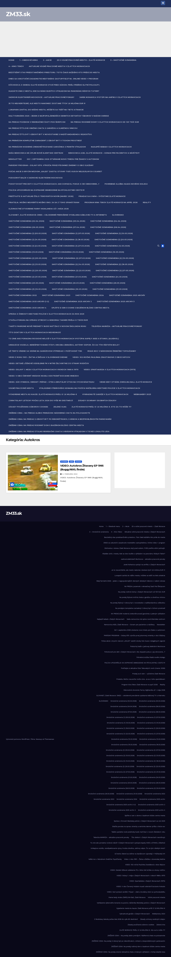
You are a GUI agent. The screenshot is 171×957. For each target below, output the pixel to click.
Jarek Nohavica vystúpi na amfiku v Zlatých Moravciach (110, 97)
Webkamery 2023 (142, 394)
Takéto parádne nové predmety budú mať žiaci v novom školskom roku (47, 326)
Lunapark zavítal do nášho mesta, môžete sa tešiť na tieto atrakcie (46, 110)
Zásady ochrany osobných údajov (97, 400)
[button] (158, 246)
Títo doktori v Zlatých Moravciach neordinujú (35, 332)
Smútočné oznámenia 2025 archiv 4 (27, 308)
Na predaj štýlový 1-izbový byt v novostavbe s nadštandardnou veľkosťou (50, 134)
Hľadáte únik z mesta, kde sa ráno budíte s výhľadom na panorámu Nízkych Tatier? (54, 91)
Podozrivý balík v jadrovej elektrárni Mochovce (35, 178)
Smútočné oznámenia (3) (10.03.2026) (28, 289)
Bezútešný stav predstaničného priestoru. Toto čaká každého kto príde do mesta (54, 72)
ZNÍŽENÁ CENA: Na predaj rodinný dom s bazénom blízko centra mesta (46, 425)
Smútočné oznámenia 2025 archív (127, 295)
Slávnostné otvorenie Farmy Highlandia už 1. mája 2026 (39, 209)
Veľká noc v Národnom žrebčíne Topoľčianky (111, 351)
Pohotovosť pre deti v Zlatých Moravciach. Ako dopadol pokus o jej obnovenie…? (54, 184)
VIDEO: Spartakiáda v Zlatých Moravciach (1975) (110, 369)
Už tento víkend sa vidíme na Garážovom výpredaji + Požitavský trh (45, 351)
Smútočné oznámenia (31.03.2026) (110, 289)
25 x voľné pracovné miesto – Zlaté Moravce (81, 60)
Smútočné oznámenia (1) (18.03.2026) (70, 240)
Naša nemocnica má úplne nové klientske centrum (36, 153)
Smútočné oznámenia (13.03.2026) (26, 252)
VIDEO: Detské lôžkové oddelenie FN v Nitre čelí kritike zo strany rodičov (49, 363)
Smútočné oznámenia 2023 (56, 295)
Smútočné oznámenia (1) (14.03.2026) (27, 240)
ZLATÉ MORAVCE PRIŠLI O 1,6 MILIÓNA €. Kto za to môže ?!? (101, 407)
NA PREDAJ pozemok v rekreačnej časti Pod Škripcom (37, 122)
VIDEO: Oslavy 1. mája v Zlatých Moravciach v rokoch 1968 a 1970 (43, 369)
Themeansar (49, 739)
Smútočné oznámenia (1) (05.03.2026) (28, 233)
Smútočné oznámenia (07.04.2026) (67, 227)
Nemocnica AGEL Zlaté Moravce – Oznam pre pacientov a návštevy (104, 153)
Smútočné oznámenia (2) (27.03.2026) (115, 270)
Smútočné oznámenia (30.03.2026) (69, 289)
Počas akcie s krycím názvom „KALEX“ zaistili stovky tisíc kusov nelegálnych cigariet (55, 171)
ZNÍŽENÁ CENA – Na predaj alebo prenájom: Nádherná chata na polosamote (49, 413)
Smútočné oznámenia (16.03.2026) (106, 252)
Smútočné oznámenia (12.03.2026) (112, 246)
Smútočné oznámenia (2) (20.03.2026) (28, 270)
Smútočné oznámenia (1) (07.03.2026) (71, 233)
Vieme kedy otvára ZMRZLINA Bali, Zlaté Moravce (126, 382)
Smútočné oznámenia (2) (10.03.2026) (115, 258)
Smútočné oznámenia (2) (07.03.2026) (71, 258)
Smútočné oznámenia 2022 (23, 295)
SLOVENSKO (118, 215)
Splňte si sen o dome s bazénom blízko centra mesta (80, 308)
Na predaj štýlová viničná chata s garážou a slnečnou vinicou (43, 128)
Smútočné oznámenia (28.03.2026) (107, 283)
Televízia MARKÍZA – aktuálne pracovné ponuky (116, 326)
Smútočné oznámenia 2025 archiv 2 (73, 301)
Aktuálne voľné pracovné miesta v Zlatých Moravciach (59, 66)
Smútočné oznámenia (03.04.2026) (67, 221)
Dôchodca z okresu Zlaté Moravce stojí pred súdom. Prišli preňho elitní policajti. (54, 85)
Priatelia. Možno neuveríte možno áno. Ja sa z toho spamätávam (44, 202)
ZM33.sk (18, 14)
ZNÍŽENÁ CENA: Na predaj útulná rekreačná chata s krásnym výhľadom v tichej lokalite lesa (59, 431)
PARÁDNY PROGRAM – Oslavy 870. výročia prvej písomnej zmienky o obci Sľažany (51, 165)
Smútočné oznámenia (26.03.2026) (67, 283)
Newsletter (15, 159)
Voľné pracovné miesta (21, 388)
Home (11, 60)
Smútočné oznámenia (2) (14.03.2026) (71, 264)
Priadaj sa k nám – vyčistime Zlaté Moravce (102, 196)
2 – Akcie (47, 60)
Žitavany (78, 461)
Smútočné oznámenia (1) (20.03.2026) (114, 240)
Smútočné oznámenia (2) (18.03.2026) (114, 264)
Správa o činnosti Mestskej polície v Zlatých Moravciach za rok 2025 (46, 314)
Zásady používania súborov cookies (28, 407)
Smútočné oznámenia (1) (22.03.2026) (28, 246)
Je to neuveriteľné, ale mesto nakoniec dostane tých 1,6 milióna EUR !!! (47, 103)
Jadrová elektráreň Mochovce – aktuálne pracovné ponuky (41, 97)
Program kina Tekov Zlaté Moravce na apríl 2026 (111, 202)
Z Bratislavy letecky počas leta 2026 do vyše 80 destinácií (41, 400)
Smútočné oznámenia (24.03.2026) (110, 277)
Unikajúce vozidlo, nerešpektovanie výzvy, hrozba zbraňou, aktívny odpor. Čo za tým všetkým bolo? (64, 345)
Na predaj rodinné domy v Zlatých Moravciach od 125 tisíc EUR (105, 122)
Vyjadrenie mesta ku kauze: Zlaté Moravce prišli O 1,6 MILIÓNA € (43, 394)
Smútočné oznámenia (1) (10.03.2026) (114, 233)
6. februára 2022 (70, 474)
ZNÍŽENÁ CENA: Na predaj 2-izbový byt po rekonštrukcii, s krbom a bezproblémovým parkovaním (60, 419)
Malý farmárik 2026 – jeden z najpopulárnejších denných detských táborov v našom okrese (59, 116)
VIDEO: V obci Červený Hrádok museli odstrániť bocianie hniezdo (44, 376)
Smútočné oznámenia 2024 (89, 295)
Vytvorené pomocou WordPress (18, 739)
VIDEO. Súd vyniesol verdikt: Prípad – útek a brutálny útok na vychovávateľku (51, 382)
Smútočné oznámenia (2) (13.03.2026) (28, 264)
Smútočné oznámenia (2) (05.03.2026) (28, 258)
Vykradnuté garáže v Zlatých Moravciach (105, 394)
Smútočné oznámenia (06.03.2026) (26, 227)
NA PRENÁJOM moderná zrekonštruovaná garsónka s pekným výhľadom (47, 147)
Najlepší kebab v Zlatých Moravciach (111, 147)
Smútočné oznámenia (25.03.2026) (26, 283)
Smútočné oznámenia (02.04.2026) (26, 221)
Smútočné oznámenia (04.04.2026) (108, 221)
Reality (147, 202)
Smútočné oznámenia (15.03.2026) (66, 252)
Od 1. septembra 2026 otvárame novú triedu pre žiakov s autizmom (63, 159)
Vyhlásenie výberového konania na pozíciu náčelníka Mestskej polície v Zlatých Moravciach (89, 388)
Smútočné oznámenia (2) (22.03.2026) (71, 270)
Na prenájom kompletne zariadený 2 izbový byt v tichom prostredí (45, 140)
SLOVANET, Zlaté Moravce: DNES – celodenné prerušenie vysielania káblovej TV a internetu (58, 215)
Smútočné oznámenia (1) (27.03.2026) (71, 246)
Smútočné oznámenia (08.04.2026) (108, 227)
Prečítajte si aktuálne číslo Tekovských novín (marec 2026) (41, 196)
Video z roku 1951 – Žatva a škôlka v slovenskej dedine (38, 357)
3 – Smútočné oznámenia (123, 60)
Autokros (64, 461)
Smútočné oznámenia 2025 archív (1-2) (29, 301)
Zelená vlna (59, 407)
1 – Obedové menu (28, 60)
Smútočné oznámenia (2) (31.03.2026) (28, 277)
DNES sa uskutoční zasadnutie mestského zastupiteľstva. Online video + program (53, 79)
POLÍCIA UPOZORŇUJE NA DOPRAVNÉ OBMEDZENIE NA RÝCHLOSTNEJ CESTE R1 (47, 190)
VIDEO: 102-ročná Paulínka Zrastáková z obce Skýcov (101, 357)
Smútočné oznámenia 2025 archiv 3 (115, 301)
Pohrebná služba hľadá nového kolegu (126, 184)
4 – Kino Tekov (16, 66)
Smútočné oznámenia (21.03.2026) (69, 277)
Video (71, 461)
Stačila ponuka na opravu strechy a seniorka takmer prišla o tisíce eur (48, 320)
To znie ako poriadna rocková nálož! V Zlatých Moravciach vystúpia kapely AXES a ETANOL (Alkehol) (64, 339)
